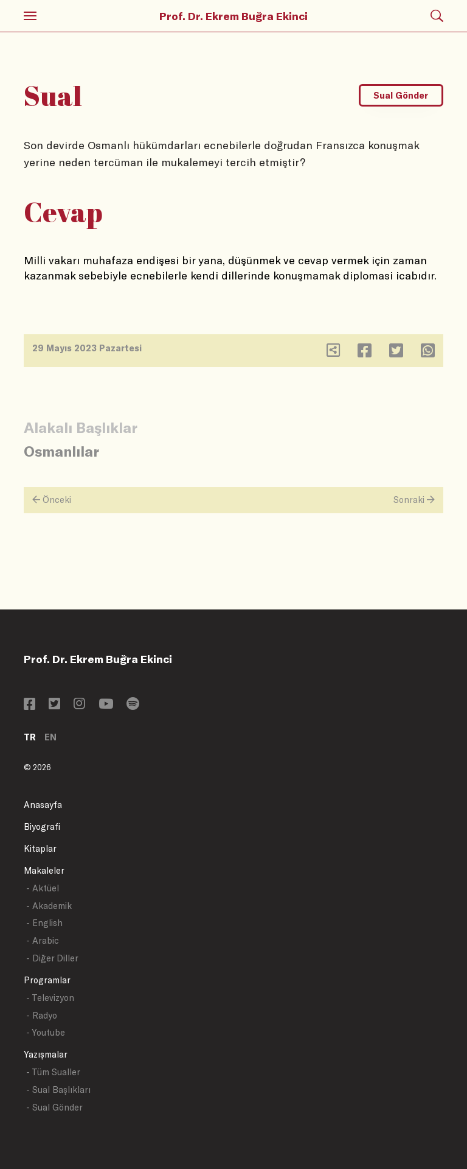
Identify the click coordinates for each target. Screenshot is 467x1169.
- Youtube (45, 1032)
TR (30, 737)
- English (44, 923)
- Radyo (41, 1015)
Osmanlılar (61, 451)
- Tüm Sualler (53, 1072)
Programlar (47, 980)
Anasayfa (43, 804)
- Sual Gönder (54, 1107)
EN (50, 737)
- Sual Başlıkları (58, 1089)
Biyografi (42, 826)
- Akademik (49, 905)
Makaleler (44, 870)
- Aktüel (42, 888)
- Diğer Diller (52, 958)
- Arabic (42, 940)
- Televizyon (50, 997)
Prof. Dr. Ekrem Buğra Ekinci (233, 16)
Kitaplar (40, 848)
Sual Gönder (400, 95)
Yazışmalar (45, 1054)
